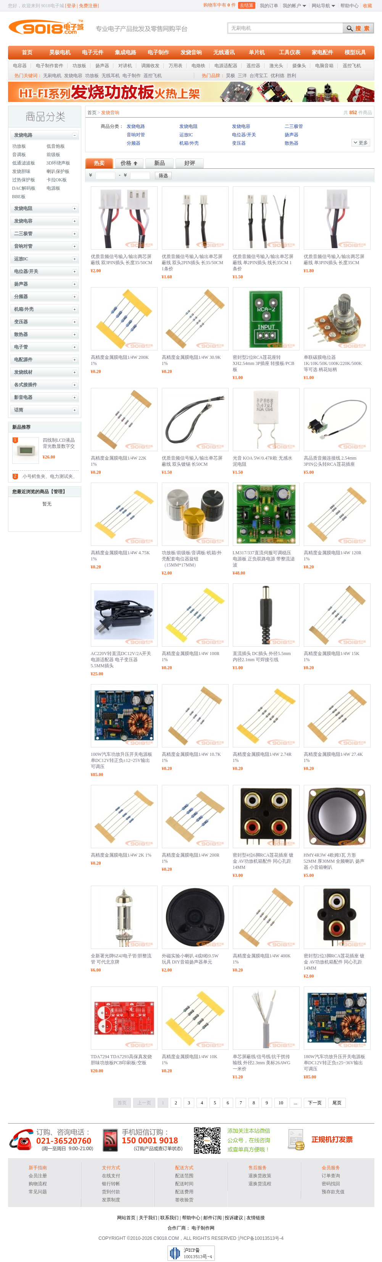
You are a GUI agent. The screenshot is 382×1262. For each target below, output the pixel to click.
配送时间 (184, 1183)
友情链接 (256, 1217)
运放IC (21, 258)
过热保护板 (23, 179)
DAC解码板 (23, 188)
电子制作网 (203, 1228)
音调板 (19, 154)
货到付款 (111, 1191)
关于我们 (148, 1217)
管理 (58, 491)
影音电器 (23, 397)
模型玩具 (355, 52)
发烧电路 (23, 135)
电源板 (53, 188)
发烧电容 (73, 75)
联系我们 (169, 1217)
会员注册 (38, 1175)
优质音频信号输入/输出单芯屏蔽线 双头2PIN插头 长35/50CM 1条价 (192, 262)
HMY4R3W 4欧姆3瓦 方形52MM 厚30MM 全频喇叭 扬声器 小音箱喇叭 (334, 861)
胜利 (291, 75)
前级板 (53, 154)
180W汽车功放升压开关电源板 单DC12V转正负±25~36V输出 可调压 (334, 1063)
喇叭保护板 (58, 171)
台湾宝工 (259, 75)
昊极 (230, 75)
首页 (27, 52)
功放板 (92, 75)
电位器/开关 (26, 271)
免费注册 (88, 5)
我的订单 (269, 5)
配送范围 (184, 1175)
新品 (159, 163)
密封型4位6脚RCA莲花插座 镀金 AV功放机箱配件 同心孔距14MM (263, 861)
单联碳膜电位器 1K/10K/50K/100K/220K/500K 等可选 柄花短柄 (333, 363)
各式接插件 (25, 384)
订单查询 (331, 1175)
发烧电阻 (23, 208)
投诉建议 (234, 1217)
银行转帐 (111, 1183)
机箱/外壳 (24, 309)
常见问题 (38, 1191)
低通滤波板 (23, 163)
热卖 (99, 163)
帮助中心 (349, 5)
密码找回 (331, 1183)
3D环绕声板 (59, 163)
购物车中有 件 (219, 5)
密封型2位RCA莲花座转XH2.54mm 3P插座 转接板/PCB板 (264, 363)
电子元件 (92, 52)
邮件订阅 (212, 1217)
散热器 (21, 334)
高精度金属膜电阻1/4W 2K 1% (121, 855)
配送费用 (184, 1191)
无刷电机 (52, 75)
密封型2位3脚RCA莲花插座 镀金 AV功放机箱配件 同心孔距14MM (334, 962)
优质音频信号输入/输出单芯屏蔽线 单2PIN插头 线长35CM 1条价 (263, 262)
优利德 (277, 75)
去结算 (246, 5)
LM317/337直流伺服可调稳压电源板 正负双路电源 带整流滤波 (264, 559)
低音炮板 (56, 146)
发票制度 (111, 1199)
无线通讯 (224, 52)
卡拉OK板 (57, 179)
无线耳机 (111, 75)
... (295, 1102)
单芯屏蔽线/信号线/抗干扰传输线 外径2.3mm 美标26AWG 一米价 (261, 1063)
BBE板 (19, 196)
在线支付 (111, 1175)
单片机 (257, 52)
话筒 (18, 410)
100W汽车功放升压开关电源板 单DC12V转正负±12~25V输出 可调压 (121, 760)
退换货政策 (259, 1175)
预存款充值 (333, 1191)
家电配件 (322, 52)
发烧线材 (23, 372)
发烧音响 (191, 52)
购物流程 (38, 1183)
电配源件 (23, 359)
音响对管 (23, 246)
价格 (126, 163)
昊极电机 (60, 52)
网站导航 (321, 5)
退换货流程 (259, 1183)
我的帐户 (292, 5)
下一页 (315, 1102)
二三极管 (23, 233)
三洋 (242, 75)
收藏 (367, 5)
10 (281, 1102)
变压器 (21, 321)
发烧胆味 (21, 171)
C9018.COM (166, 1238)
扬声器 (21, 284)
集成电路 (125, 52)
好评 (189, 163)
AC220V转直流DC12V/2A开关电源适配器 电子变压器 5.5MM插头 (121, 659)
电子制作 (158, 52)
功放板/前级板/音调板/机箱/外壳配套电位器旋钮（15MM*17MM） (192, 559)
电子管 (21, 347)
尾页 (337, 1102)
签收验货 (184, 1199)
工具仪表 (289, 52)
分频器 (21, 296)
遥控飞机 (152, 75)
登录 (71, 5)
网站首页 (126, 1217)
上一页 (144, 1102)
